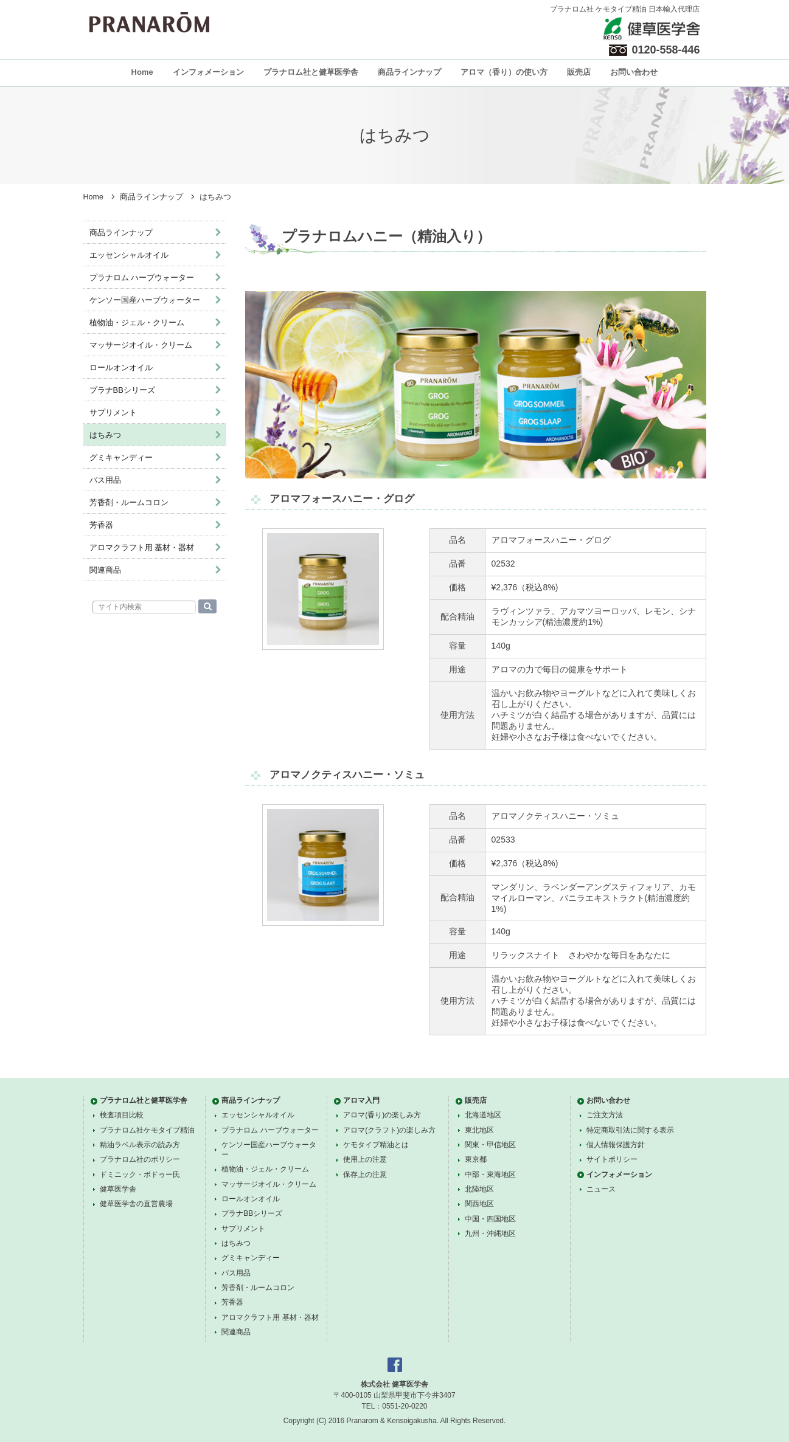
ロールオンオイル (121, 367)
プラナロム (149, 22)
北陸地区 (479, 1189)
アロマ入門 (361, 1100)
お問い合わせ (634, 72)
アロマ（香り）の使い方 (504, 72)
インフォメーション (208, 72)
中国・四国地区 (490, 1219)
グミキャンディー (121, 457)
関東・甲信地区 (490, 1144)
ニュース (601, 1189)
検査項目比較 (122, 1115)
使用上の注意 (365, 1159)
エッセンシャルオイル (129, 255)
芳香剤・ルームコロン (129, 502)
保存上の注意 (365, 1174)
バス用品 (105, 480)
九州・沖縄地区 (490, 1233)
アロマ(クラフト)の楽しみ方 (389, 1130)
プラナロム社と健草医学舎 (310, 72)
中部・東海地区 (490, 1174)
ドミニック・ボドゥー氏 (140, 1174)
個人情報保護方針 (615, 1144)
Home (142, 72)
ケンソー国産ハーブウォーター (144, 300)
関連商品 (105, 569)
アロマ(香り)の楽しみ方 (382, 1115)
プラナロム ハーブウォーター (142, 277)
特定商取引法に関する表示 (630, 1130)
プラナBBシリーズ (122, 390)
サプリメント (113, 412)
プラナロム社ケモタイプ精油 (147, 1130)
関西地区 (479, 1203)
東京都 (476, 1159)
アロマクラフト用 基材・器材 (142, 547)
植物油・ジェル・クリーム (136, 322)
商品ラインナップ (409, 72)
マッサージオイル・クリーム (140, 345)
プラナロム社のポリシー (140, 1159)
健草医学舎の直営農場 (136, 1203)
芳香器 (101, 525)
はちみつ (105, 435)
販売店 (579, 72)
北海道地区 (483, 1115)
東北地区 (479, 1130)
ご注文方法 (604, 1115)
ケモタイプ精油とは (376, 1144)
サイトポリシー (612, 1159)
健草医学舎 (118, 1189)
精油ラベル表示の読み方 (140, 1144)
